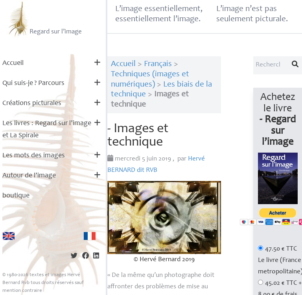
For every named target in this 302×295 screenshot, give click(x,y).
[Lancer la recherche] (295, 65)
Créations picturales (31, 103)
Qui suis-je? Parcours (33, 83)
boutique (15, 195)
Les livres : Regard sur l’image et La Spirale (46, 129)
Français (158, 64)
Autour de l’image (29, 175)
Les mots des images (33, 155)
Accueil (13, 63)
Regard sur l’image (44, 19)
